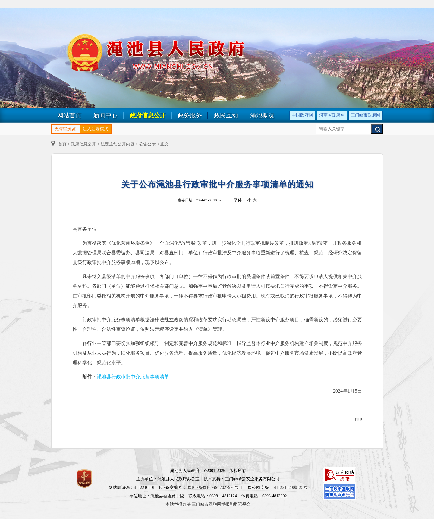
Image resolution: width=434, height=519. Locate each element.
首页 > (61, 144)
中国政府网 (302, 115)
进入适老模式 (95, 129)
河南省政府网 (331, 115)
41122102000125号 (290, 487)
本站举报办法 (178, 504)
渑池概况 (262, 115)
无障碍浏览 (65, 129)
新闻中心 (105, 115)
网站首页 (69, 115)
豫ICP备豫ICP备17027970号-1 (215, 487)
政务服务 (190, 115)
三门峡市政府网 (365, 115)
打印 (358, 419)
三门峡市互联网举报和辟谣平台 (221, 504)
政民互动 (226, 115)
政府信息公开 (148, 115)
